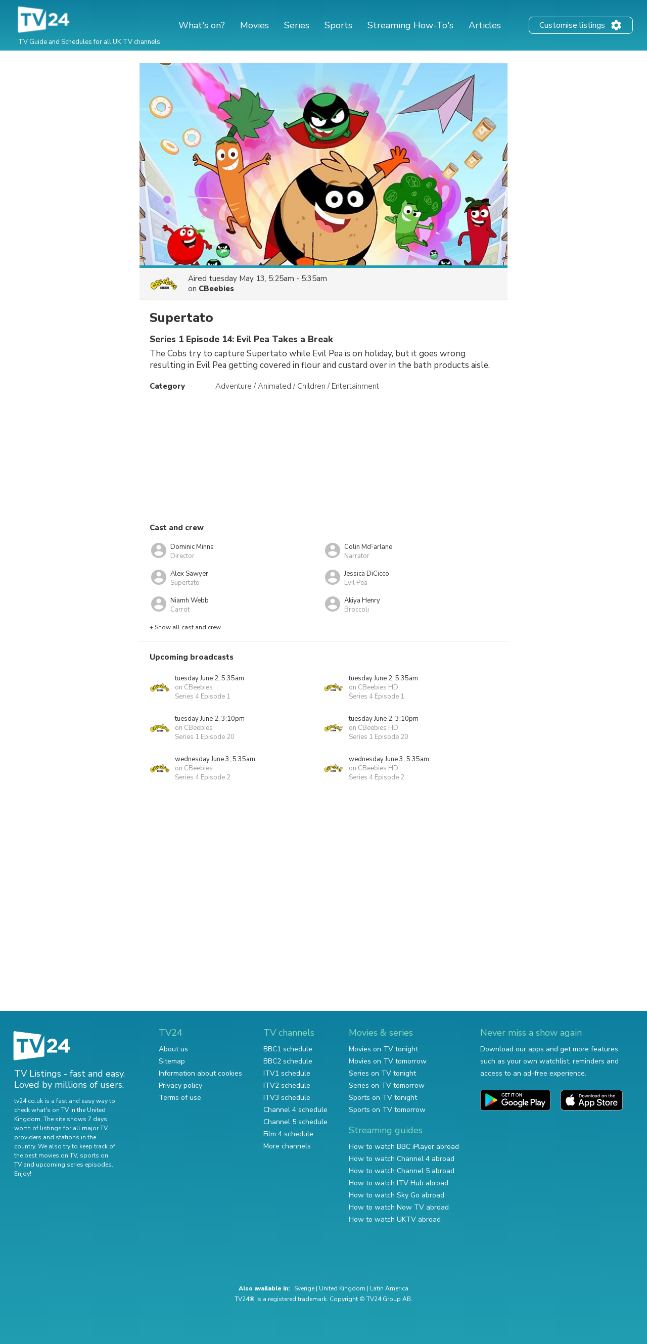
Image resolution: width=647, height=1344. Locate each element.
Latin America (389, 1288)
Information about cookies (200, 1073)
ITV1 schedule (286, 1073)
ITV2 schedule (286, 1085)
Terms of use (180, 1097)
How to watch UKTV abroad (395, 1219)
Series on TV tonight (382, 1073)
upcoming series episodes (74, 1165)
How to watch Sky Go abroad (396, 1195)
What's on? (201, 25)
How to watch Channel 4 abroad (401, 1159)
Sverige (304, 1288)
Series (296, 25)
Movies (254, 25)
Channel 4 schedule (295, 1110)
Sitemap (172, 1061)
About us (173, 1049)
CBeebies (216, 289)
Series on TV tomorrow (387, 1085)
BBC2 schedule (287, 1061)
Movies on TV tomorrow (388, 1061)
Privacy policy (180, 1085)
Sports (338, 25)
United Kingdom (342, 1288)
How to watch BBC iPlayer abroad (404, 1146)
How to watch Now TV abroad (399, 1207)
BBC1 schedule (287, 1049)
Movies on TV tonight (383, 1049)
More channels (287, 1146)
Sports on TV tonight (383, 1097)
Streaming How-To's (410, 25)
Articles (485, 25)
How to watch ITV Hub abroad (398, 1183)
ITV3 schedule (286, 1097)
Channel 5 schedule (295, 1122)
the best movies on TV (45, 1155)
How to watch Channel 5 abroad (401, 1171)
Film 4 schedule (288, 1134)
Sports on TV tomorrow (387, 1110)
